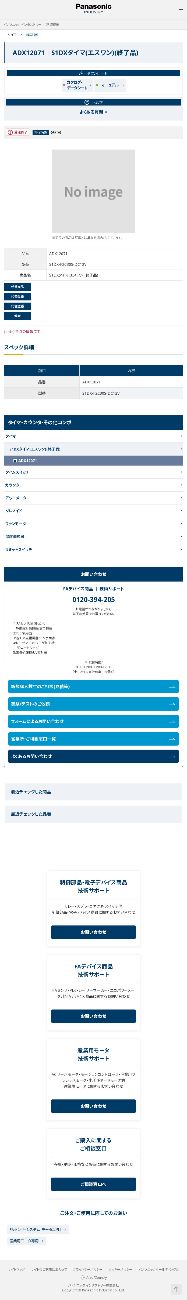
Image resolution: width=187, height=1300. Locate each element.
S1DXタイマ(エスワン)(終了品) (35, 449)
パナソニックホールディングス (159, 1269)
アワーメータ (15, 497)
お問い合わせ (94, 932)
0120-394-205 (93, 599)
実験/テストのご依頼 (93, 704)
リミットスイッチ (18, 549)
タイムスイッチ (17, 472)
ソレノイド (13, 510)
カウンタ (12, 485)
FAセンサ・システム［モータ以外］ (35, 1229)
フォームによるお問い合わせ (93, 721)
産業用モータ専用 (24, 1240)
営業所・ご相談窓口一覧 (93, 739)
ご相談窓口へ (94, 1184)
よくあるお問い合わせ (93, 756)
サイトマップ (16, 1269)
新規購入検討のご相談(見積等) (93, 686)
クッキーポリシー (120, 1269)
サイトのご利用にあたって (49, 1269)
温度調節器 (14, 536)
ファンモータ (15, 523)
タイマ (12, 34)
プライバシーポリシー (88, 1269)
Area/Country (93, 1277)
